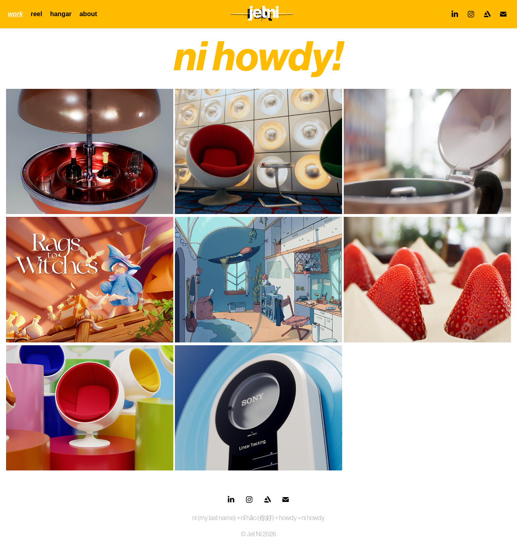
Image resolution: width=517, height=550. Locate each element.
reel (36, 13)
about (88, 13)
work (15, 13)
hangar (60, 13)
